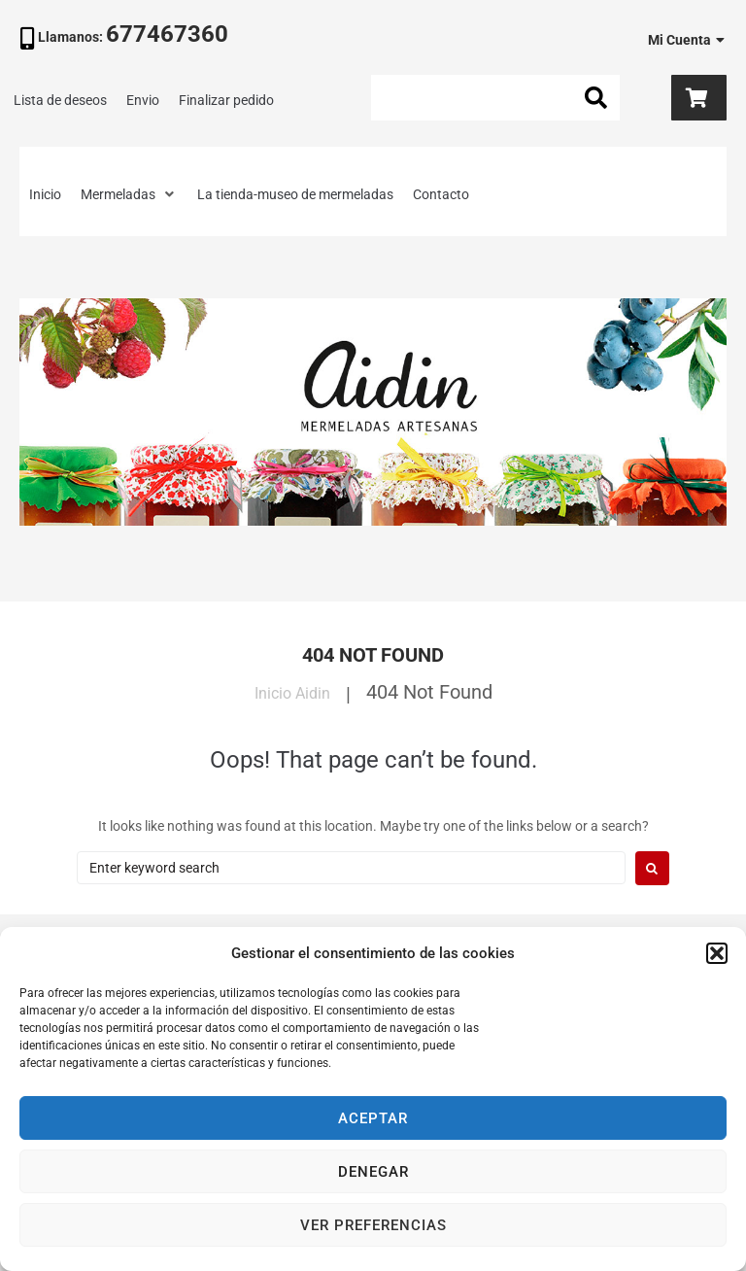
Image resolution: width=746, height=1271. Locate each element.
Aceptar (373, 1118)
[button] (717, 953)
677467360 (167, 34)
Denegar (373, 1172)
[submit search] (596, 98)
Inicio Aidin (292, 692)
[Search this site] (495, 97)
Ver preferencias (373, 1225)
